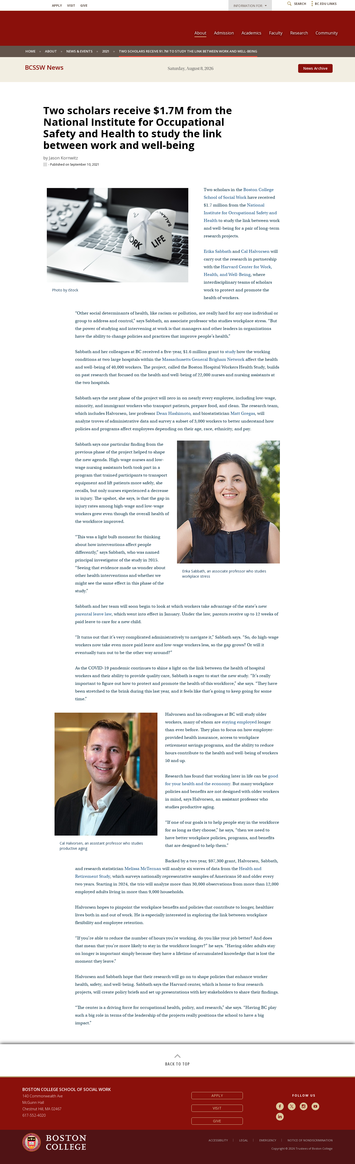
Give (83, 5)
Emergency (267, 1140)
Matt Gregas (242, 413)
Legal (243, 1140)
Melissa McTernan (143, 868)
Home (30, 51)
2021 (105, 51)
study (230, 351)
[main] (177, 575)
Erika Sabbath (217, 251)
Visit (71, 5)
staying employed (239, 722)
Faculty (275, 33)
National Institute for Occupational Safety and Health (240, 212)
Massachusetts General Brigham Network (203, 359)
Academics (251, 33)
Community (327, 33)
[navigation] (262, 24)
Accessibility (218, 1140)
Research (299, 33)
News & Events (79, 51)
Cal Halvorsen (255, 251)
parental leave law (93, 614)
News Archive (315, 68)
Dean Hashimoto (173, 413)
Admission (224, 33)
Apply (57, 5)
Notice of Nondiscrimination (310, 1140)
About (200, 33)
